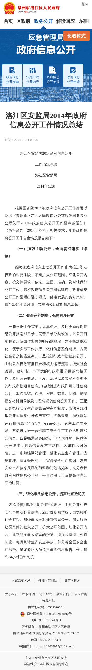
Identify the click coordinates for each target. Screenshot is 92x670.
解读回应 (65, 21)
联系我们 (62, 594)
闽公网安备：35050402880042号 (46, 614)
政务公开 (43, 21)
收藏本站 (48, 600)
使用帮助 (45, 594)
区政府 (23, 21)
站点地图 (28, 594)
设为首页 (80, 594)
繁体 (85, 4)
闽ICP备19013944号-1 (46, 620)
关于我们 (11, 594)
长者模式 (76, 35)
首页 (8, 21)
